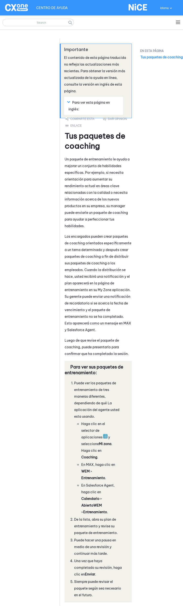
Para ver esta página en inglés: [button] (89, 105)
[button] (70, 22)
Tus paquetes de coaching (161, 57)
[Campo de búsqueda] (38, 22)
